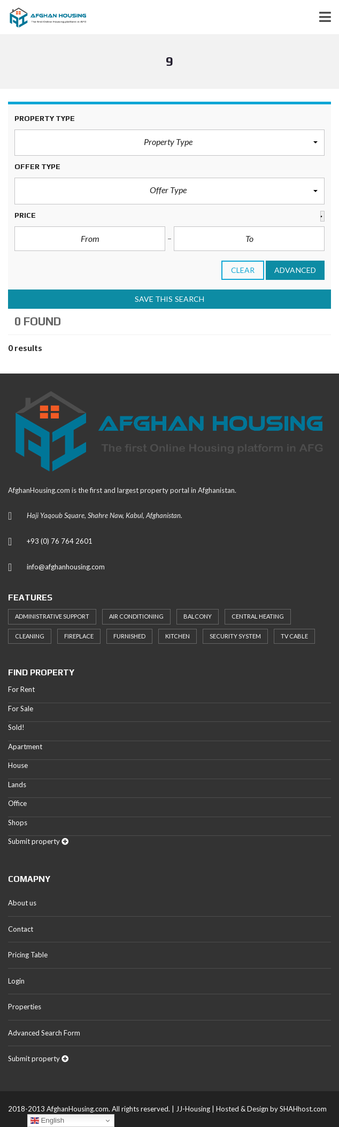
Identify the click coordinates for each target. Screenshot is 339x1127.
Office (17, 803)
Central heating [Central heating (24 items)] (258, 616)
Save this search (170, 298)
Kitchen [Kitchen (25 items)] (177, 636)
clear (243, 270)
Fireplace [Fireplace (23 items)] (79, 636)
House (18, 765)
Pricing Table (28, 954)
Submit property (38, 841)
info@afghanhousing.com (66, 566)
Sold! (16, 727)
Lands (17, 784)
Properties (24, 1006)
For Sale (20, 708)
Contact (20, 929)
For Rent (21, 689)
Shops (17, 822)
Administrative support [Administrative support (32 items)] (52, 616)
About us (22, 902)
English (47, 1120)
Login (16, 981)
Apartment (25, 746)
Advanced (295, 270)
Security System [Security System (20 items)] (235, 636)
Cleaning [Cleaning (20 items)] (29, 636)
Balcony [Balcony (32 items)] (197, 616)
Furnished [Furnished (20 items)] (129, 636)
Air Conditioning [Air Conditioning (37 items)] (136, 616)
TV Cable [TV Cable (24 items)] (294, 636)
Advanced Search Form (44, 1033)
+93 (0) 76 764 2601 (60, 541)
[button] (169, 143)
